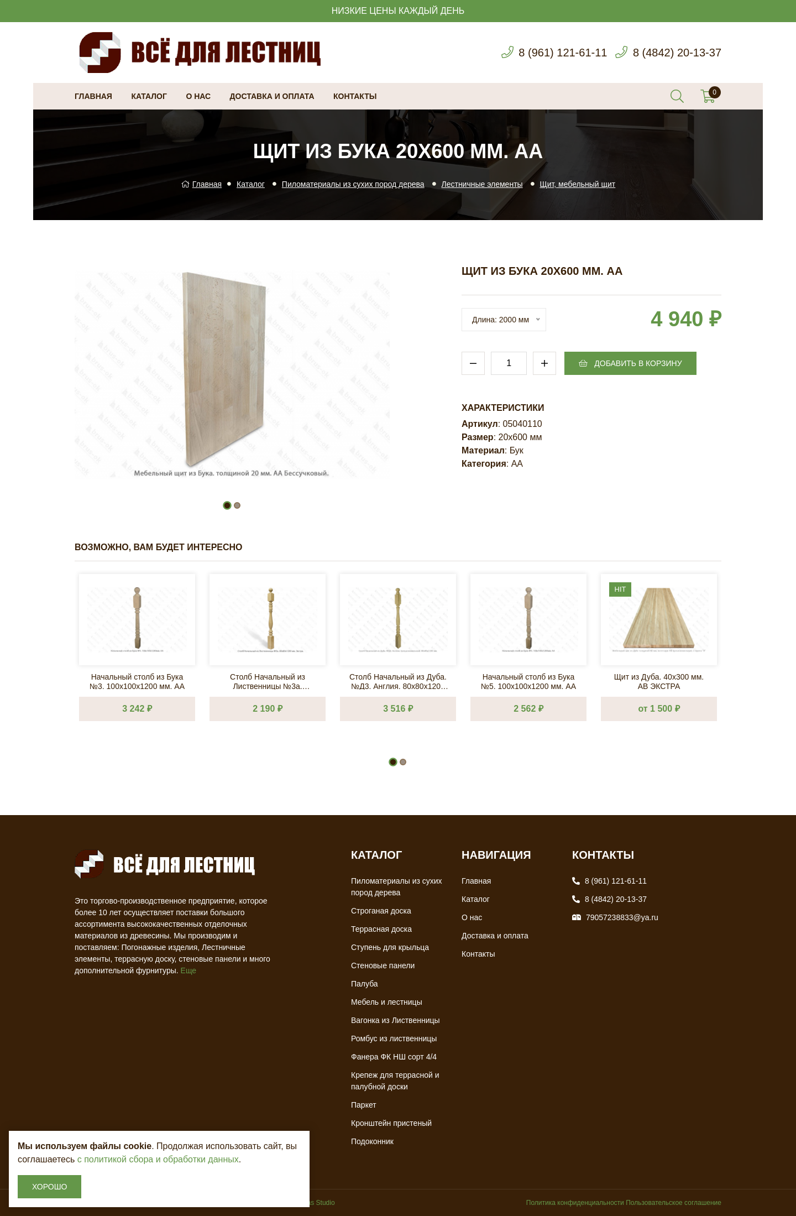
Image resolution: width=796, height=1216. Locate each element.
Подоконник (372, 1141)
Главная (93, 96)
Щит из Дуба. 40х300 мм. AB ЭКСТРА (659, 681)
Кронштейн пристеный (391, 1123)
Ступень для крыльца (390, 947)
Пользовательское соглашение (673, 1203)
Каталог (149, 96)
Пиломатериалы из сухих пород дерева (353, 184)
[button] (227, 505)
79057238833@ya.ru (622, 917)
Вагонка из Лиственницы (395, 1020)
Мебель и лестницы (386, 1002)
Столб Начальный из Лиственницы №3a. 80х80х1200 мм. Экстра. (267, 681)
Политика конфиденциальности (575, 1203)
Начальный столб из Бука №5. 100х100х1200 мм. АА (528, 681)
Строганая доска (381, 910)
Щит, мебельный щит (578, 184)
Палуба (364, 983)
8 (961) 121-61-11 (563, 52)
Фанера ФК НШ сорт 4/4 (394, 1056)
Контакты (354, 96)
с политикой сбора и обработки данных (158, 1159)
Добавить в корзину (630, 363)
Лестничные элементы (482, 184)
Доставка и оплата (272, 96)
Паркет (363, 1104)
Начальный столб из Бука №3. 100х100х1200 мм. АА (137, 681)
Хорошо (49, 1186)
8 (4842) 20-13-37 (677, 52)
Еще (189, 970)
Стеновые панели (383, 965)
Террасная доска (381, 929)
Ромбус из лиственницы (394, 1038)
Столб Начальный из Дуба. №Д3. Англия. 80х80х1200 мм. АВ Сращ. (398, 681)
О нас (198, 96)
